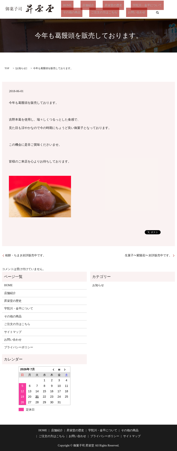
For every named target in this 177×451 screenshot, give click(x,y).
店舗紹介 (82, 5)
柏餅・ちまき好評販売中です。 (25, 255)
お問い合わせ (127, 12)
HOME (65, 5)
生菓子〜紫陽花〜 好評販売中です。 (148, 255)
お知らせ (21, 68)
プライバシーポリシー (18, 347)
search (146, 12)
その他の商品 (69, 12)
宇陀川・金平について (133, 5)
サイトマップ (13, 332)
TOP (7, 68)
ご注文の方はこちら (98, 12)
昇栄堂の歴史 (104, 5)
